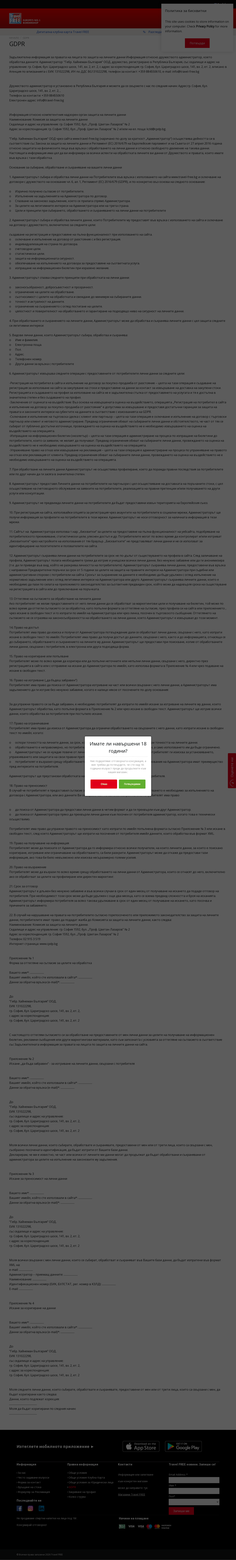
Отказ (104, 784)
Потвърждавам (132, 784)
